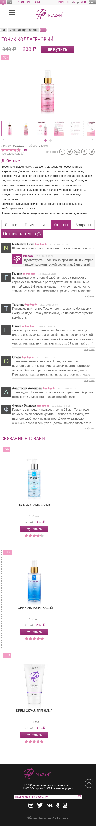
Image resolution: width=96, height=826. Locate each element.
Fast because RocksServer (50, 818)
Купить (60, 49)
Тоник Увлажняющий (34, 607)
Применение (36, 224)
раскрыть (88, 296)
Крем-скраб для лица (34, 710)
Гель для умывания (34, 504)
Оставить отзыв (22, 234)
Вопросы (83, 224)
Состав (11, 224)
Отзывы (61, 224)
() (75, 2)
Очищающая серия (23, 30)
